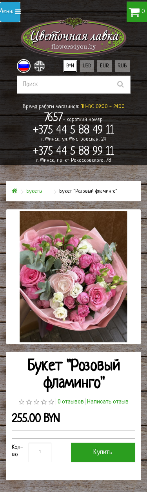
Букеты (34, 191)
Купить (103, 452)
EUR (104, 66)
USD (87, 66)
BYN (70, 66)
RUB (122, 66)
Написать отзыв (108, 401)
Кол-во (17, 451)
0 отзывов (71, 401)
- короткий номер (73, 118)
